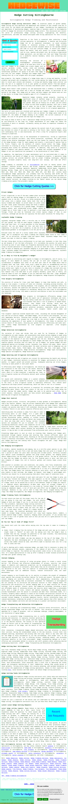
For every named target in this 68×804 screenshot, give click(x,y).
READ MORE (57, 393)
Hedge (3, 164)
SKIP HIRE (27, 748)
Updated (18, 789)
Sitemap (2, 789)
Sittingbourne (34, 164)
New (14, 789)
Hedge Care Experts (28, 767)
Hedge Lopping (7, 763)
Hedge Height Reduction (33, 765)
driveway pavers (7, 753)
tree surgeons (29, 749)
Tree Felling (17, 769)
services (15, 179)
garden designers (47, 751)
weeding (50, 746)
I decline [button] (45, 799)
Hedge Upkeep (37, 760)
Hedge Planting (55, 763)
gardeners (48, 748)
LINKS (46, 11)
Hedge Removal (25, 761)
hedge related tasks (24, 696)
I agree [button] (39, 799)
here (9, 670)
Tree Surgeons (39, 769)
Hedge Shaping (13, 760)
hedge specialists (18, 174)
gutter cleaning (17, 755)
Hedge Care (62, 761)
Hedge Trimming (14, 761)
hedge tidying (57, 678)
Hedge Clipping (42, 767)
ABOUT (51, 11)
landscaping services (56, 749)
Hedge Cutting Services (57, 767)
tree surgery (22, 691)
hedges (4, 151)
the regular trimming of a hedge (24, 78)
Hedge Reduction (11, 758)
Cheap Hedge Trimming (38, 761)
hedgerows (57, 346)
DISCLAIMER (63, 11)
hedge (58, 45)
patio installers (35, 753)
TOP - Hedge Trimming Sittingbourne (14, 775)
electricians (6, 748)
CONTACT (56, 11)
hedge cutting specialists (34, 668)
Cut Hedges (29, 763)
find (6, 649)
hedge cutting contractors (34, 504)
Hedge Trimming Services (39, 758)
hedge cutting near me (10, 713)
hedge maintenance (36, 660)
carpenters (60, 753)
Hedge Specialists (56, 758)
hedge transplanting (26, 616)
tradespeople (48, 755)
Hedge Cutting (24, 758)
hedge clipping (11, 691)
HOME (42, 11)
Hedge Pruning (49, 760)
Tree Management (51, 769)
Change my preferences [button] (55, 799)
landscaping (6, 643)
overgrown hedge (29, 547)
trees (52, 289)
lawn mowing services (20, 751)
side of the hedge (49, 262)
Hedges (4, 88)
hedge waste (53, 113)
